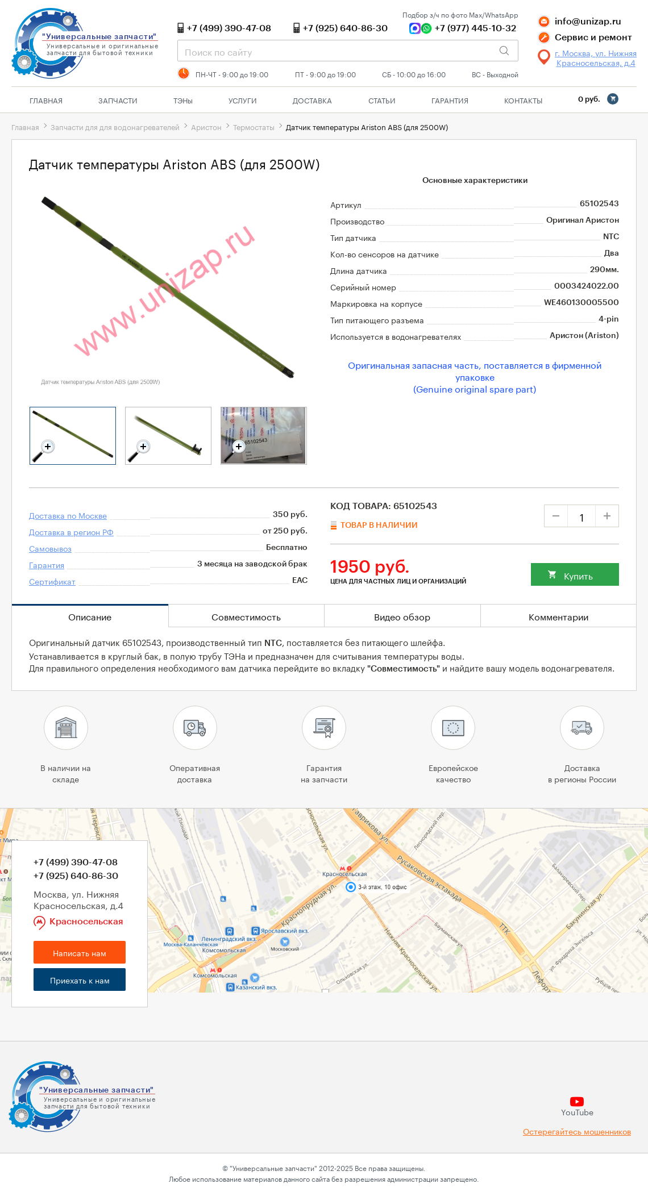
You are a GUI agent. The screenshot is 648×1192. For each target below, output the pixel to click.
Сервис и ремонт (593, 37)
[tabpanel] (73, 435)
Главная (46, 99)
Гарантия (449, 99)
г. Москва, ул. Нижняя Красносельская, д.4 (596, 57)
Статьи (382, 99)
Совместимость (246, 615)
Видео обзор (402, 615)
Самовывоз (50, 547)
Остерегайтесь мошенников (577, 1131)
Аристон (206, 126)
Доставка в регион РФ (71, 531)
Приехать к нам (80, 979)
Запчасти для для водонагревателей (115, 126)
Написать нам (79, 952)
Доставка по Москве (68, 515)
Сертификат (52, 580)
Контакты (523, 99)
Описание (89, 615)
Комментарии (558, 615)
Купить (578, 575)
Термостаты (254, 126)
